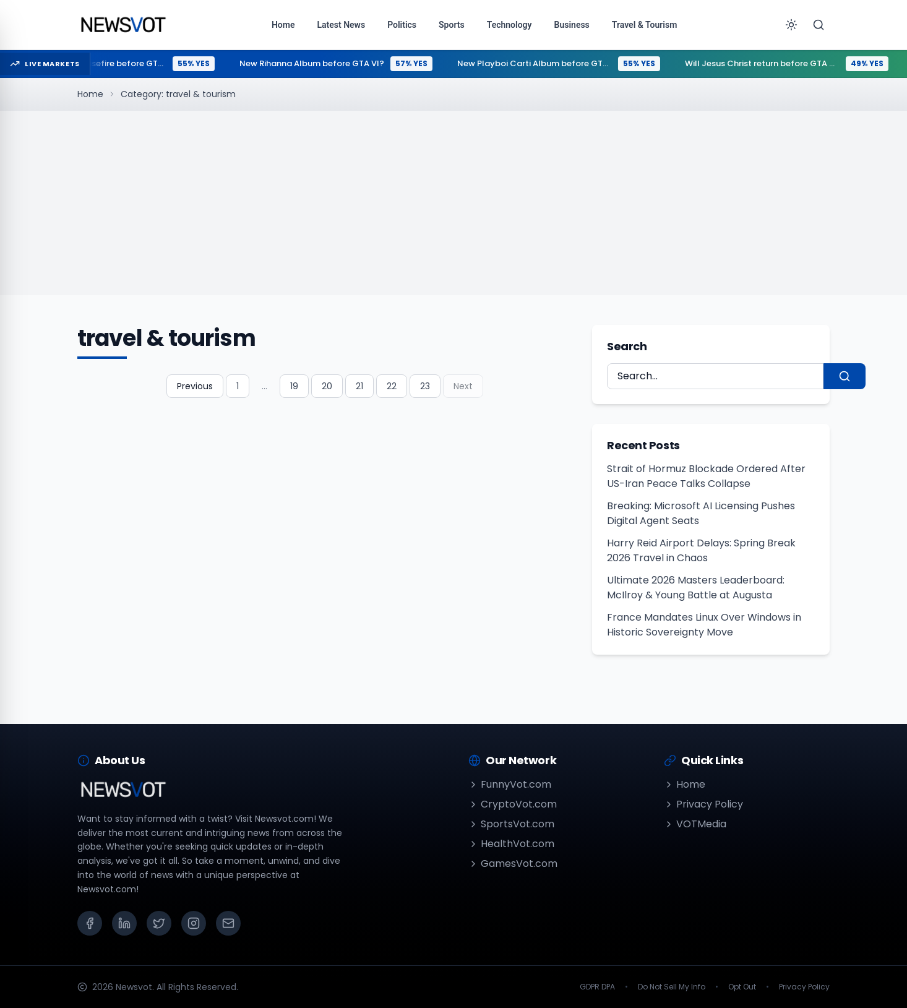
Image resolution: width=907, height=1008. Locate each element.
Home (90, 94)
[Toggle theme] (791, 25)
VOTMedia (695, 824)
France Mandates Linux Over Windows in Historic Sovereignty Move (704, 624)
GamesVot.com (512, 863)
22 (392, 386)
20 (327, 386)
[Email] (228, 923)
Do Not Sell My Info (671, 987)
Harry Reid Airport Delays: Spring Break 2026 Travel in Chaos (701, 550)
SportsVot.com (511, 824)
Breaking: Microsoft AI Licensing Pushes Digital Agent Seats (701, 513)
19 (294, 386)
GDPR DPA (597, 987)
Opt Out (742, 987)
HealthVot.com (511, 844)
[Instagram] (193, 923)
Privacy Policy (703, 804)
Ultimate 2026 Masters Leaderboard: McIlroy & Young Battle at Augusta (695, 587)
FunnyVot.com (509, 784)
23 (425, 386)
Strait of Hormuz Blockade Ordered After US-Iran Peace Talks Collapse (706, 476)
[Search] (818, 25)
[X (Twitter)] (159, 923)
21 (359, 386)
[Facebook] (89, 923)
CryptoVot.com (512, 804)
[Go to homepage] (122, 24)
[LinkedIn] (124, 923)
